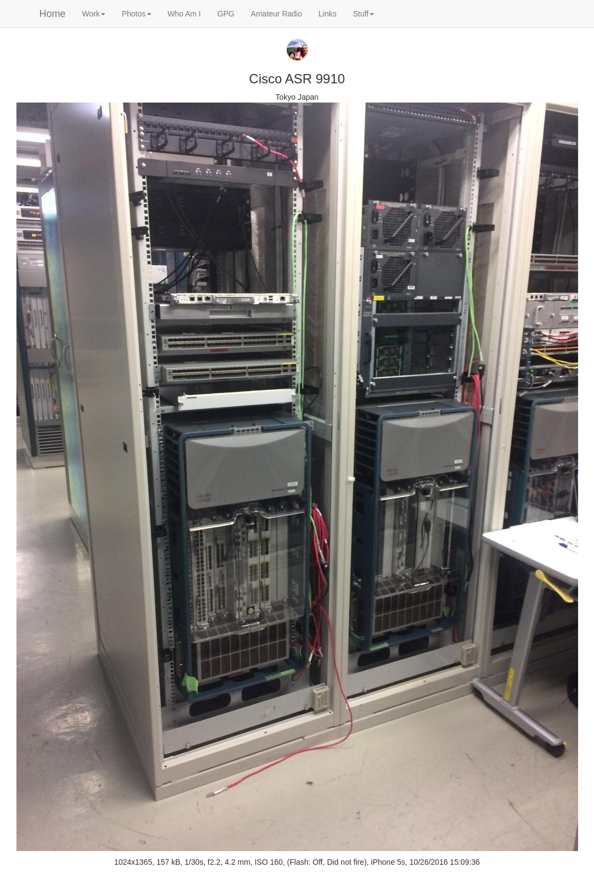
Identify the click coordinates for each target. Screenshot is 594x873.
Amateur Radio (276, 13)
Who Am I (184, 13)
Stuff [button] (363, 13)
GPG (225, 13)
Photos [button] (136, 13)
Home (52, 13)
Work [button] (93, 13)
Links (328, 13)
